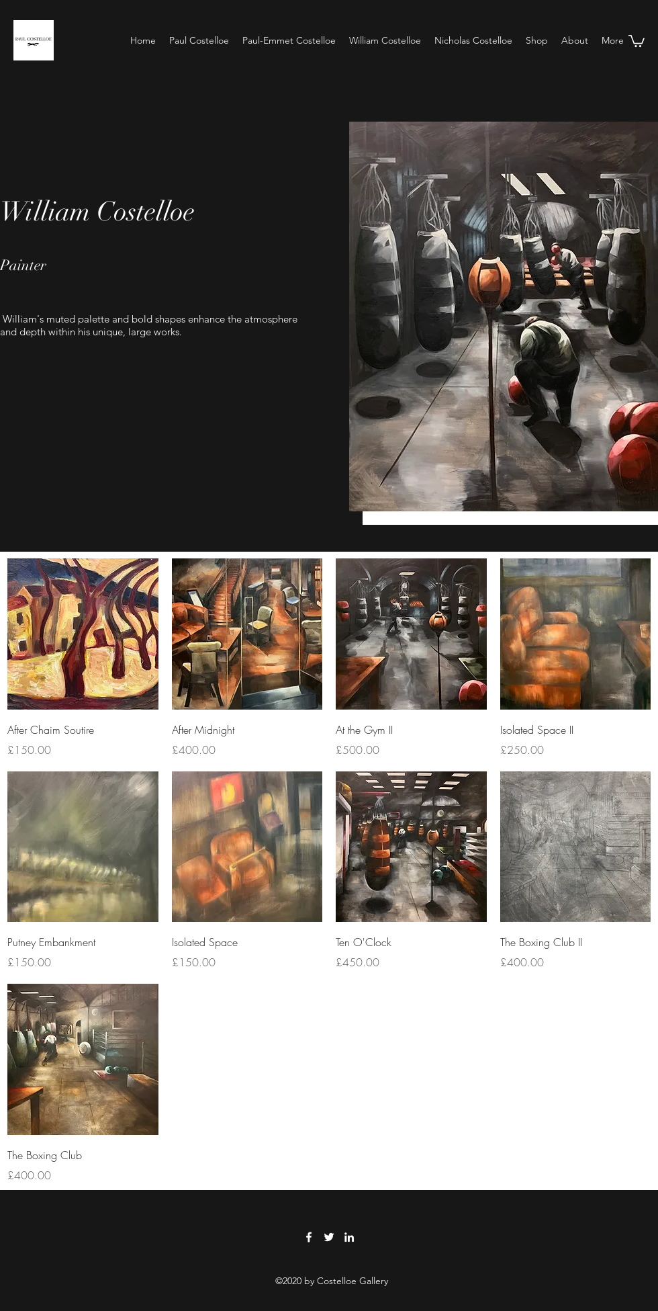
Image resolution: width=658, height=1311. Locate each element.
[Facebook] (309, 1237)
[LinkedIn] (349, 1237)
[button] (636, 40)
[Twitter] (329, 1237)
